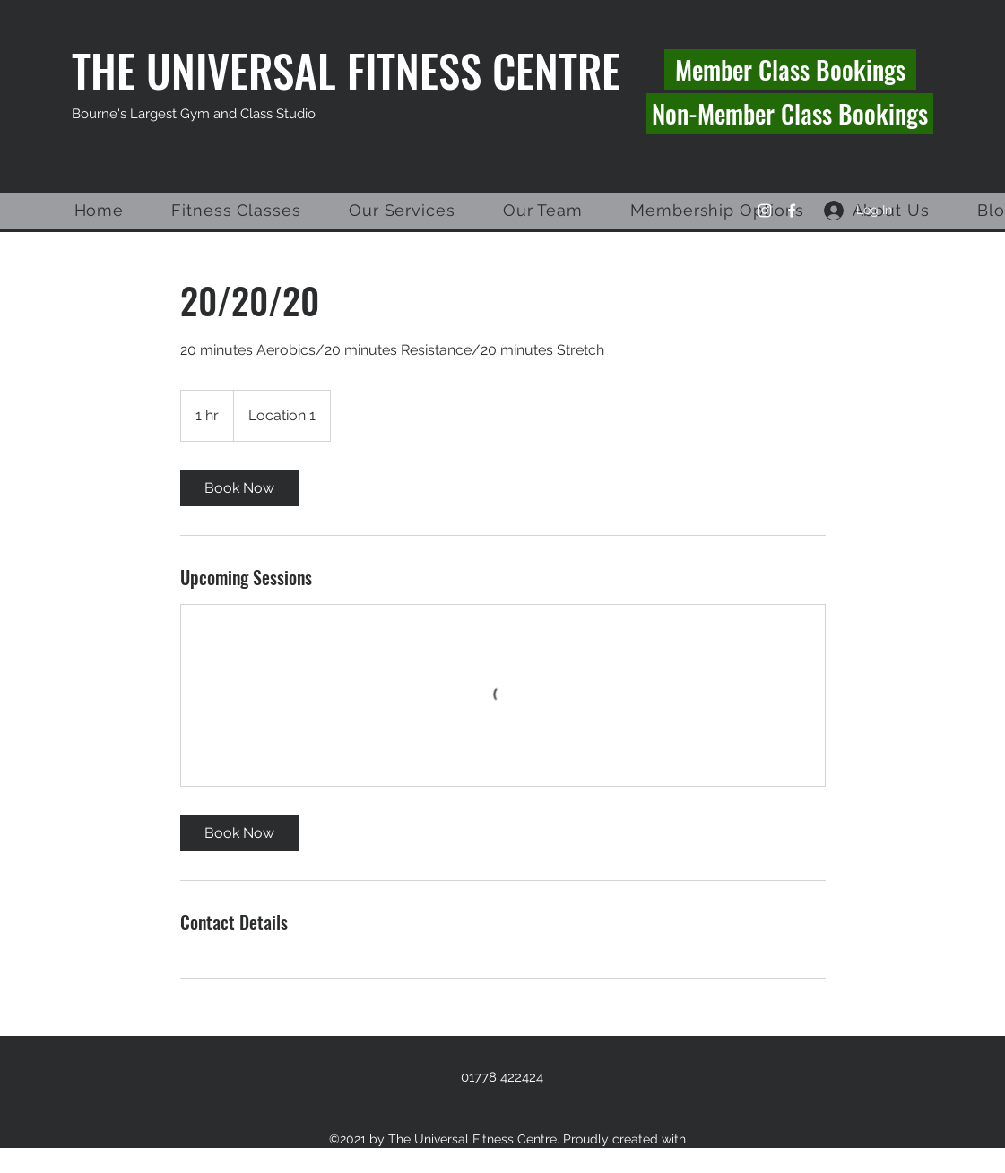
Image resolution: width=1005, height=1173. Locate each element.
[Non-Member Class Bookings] (789, 113)
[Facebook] (792, 211)
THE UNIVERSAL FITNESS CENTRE (346, 70)
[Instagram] (765, 211)
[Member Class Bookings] (790, 69)
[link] (239, 488)
